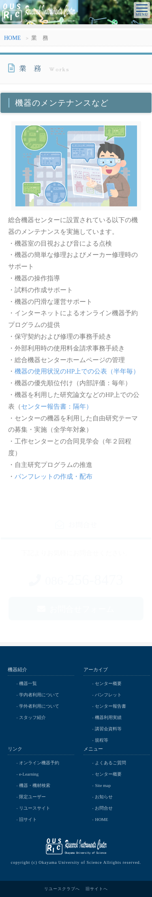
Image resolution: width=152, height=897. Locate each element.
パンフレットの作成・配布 (53, 477)
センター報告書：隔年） (56, 407)
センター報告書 (110, 706)
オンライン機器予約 (39, 762)
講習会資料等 (108, 728)
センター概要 (108, 683)
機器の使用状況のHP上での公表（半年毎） (77, 372)
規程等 (101, 740)
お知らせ (104, 796)
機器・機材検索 (34, 785)
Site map (103, 785)
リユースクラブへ (62, 888)
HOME (12, 39)
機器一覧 (28, 683)
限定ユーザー (32, 796)
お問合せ (104, 808)
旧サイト (28, 819)
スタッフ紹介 (32, 717)
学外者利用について (39, 706)
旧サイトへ (97, 888)
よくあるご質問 (110, 762)
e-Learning (29, 774)
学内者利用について (39, 694)
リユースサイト (34, 808)
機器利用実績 (108, 717)
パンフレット (108, 694)
